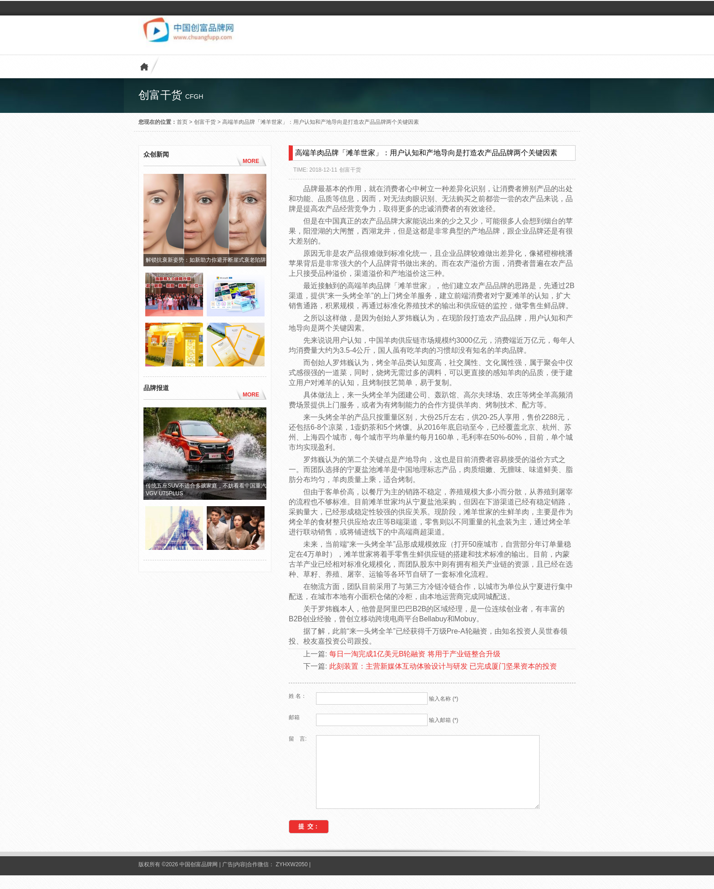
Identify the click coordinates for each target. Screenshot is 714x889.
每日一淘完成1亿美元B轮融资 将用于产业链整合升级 (414, 654)
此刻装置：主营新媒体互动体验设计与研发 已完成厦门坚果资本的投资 (443, 666)
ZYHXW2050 (292, 878)
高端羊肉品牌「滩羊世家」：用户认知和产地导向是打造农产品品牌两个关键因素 (320, 122)
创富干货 (205, 122)
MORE (251, 161)
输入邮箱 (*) (443, 720)
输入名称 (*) (443, 699)
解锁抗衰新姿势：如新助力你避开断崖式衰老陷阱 (206, 260)
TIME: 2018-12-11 (315, 170)
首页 (182, 122)
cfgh (194, 96)
